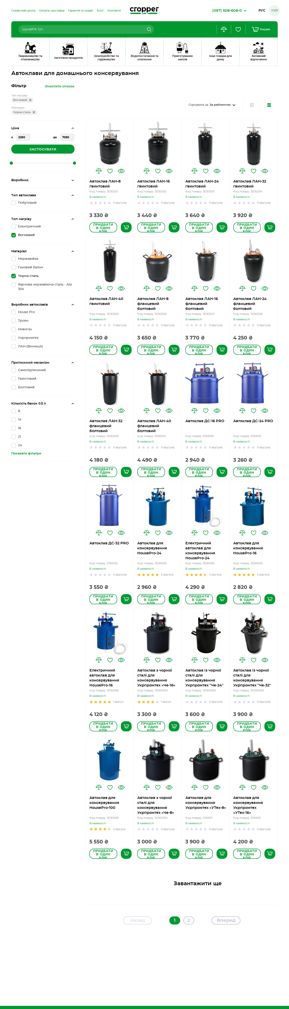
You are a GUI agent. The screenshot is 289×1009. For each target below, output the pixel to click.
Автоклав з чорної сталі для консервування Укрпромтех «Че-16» (156, 678)
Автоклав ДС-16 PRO (204, 421)
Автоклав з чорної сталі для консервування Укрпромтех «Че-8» (155, 805)
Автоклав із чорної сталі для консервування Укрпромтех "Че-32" (252, 678)
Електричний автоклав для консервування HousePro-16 (104, 678)
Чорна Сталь (108, 60)
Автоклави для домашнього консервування (61, 60)
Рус (262, 10)
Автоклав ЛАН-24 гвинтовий (202, 184)
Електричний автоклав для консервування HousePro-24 (200, 550)
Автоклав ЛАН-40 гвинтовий (106, 301)
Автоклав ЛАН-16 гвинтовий (153, 184)
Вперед (226, 920)
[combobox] (86, 29)
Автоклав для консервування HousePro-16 (248, 548)
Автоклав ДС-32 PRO (109, 543)
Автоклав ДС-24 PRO (253, 421)
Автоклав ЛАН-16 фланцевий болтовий (201, 304)
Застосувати (42, 149)
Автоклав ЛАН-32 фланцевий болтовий (105, 426)
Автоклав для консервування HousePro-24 (152, 548)
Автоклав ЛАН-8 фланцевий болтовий (152, 304)
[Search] (148, 29)
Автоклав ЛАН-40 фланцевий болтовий (154, 426)
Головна (17, 60)
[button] (98, 171)
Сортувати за (198, 104)
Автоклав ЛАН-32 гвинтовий (249, 184)
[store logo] (144, 10)
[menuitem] (23, 10)
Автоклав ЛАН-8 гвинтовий (105, 184)
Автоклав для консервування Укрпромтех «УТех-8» (205, 803)
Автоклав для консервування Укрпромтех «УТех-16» (248, 805)
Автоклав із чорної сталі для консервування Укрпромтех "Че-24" (204, 678)
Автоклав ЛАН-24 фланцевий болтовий (250, 304)
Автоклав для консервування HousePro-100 (104, 803)
